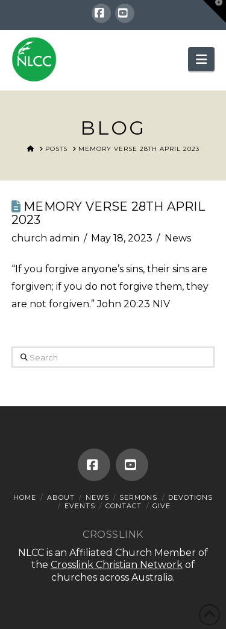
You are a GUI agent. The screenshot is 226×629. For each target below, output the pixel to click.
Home (24, 497)
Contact (123, 506)
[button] (201, 59)
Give (161, 506)
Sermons (138, 497)
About (61, 497)
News (178, 238)
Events (79, 506)
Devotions (190, 497)
